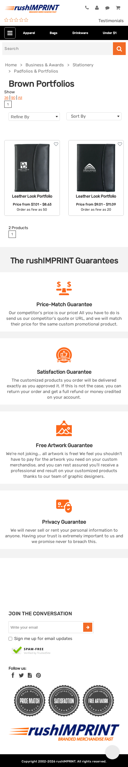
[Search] (57, 48)
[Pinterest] (38, 675)
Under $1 (109, 33)
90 (13, 98)
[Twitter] (21, 675)
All (20, 98)
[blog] (30, 675)
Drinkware (80, 33)
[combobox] (94, 116)
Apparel (29, 33)
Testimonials (111, 20)
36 (6, 98)
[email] (46, 627)
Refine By (34, 116)
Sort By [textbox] (78, 116)
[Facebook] (13, 675)
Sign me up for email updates (43, 638)
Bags (53, 33)
